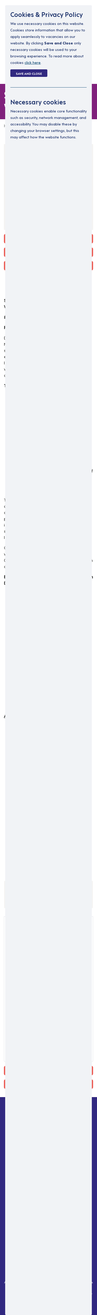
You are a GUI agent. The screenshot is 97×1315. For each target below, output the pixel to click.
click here (33, 62)
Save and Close (29, 73)
